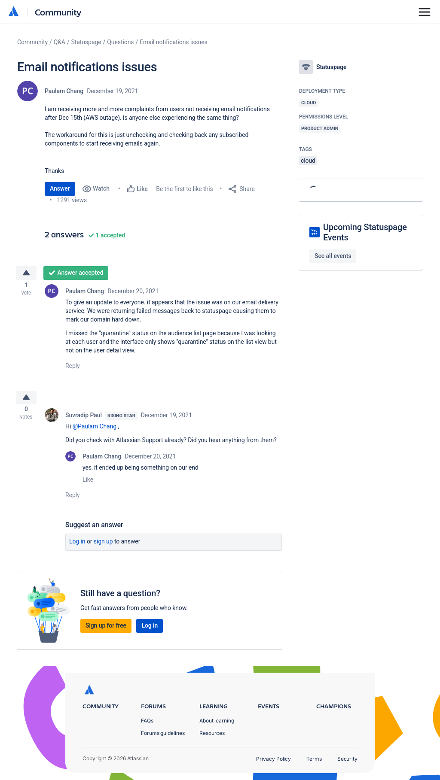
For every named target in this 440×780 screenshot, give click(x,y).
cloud (308, 160)
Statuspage (86, 42)
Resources (212, 733)
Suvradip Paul (83, 420)
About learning (216, 720)
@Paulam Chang (94, 431)
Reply (72, 368)
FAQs (147, 720)
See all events (333, 255)
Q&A (59, 42)
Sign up (103, 546)
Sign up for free (106, 631)
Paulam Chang (64, 91)
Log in (77, 546)
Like (87, 485)
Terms (314, 759)
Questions (120, 42)
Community (58, 12)
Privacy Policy (273, 759)
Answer (60, 188)
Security (347, 759)
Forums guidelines (163, 733)
